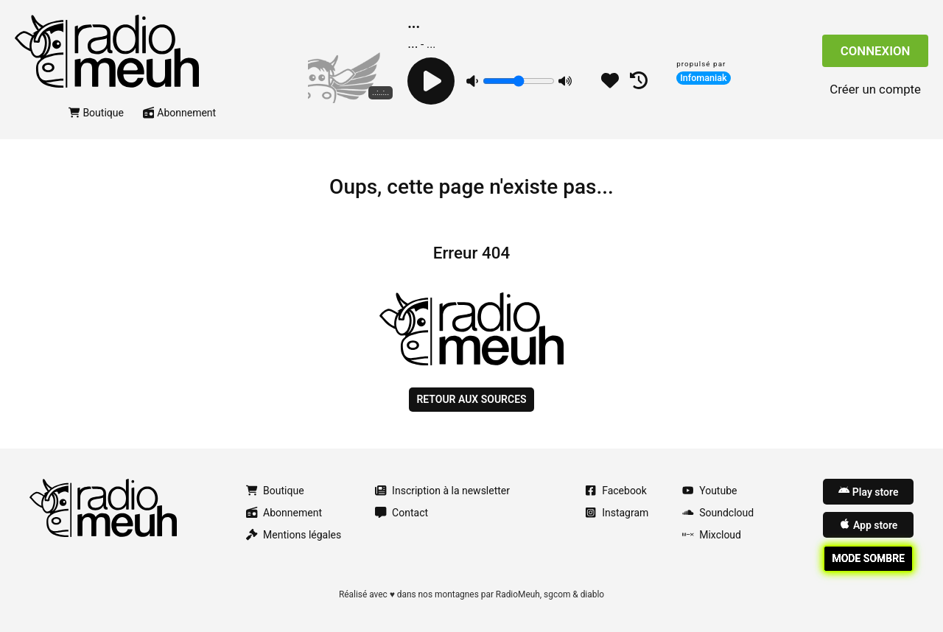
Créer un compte (875, 89)
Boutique (96, 113)
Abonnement (179, 113)
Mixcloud (711, 535)
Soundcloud (718, 513)
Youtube (709, 490)
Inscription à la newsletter (442, 490)
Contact (401, 513)
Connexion (876, 50)
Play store (868, 491)
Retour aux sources (471, 399)
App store (868, 524)
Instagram (616, 513)
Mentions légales (293, 535)
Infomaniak (703, 77)
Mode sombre (868, 558)
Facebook (616, 490)
